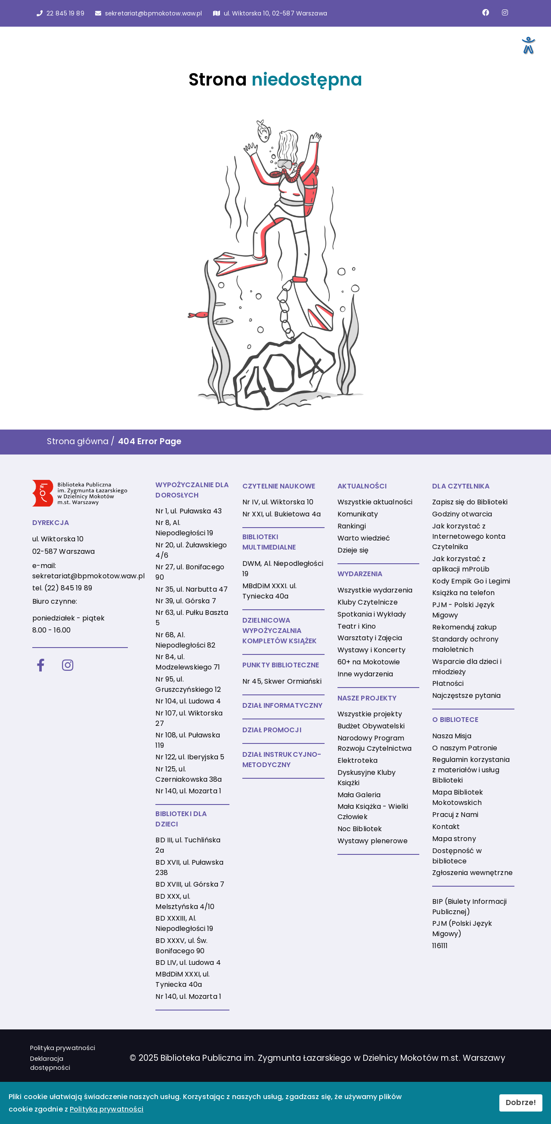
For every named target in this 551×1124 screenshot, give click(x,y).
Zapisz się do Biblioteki (470, 502)
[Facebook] (41, 666)
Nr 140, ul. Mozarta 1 (188, 791)
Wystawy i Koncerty (371, 650)
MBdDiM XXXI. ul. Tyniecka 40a (269, 591)
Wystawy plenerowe (372, 841)
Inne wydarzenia (365, 674)
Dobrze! (521, 1102)
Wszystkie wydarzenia (374, 590)
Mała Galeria (359, 795)
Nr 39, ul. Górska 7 (185, 601)
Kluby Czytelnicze (367, 602)
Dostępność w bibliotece (456, 856)
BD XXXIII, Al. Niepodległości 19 (184, 923)
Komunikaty (357, 514)
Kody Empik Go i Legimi (471, 581)
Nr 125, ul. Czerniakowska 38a (188, 774)
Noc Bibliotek (359, 829)
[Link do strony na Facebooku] (485, 12)
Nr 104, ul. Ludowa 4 (187, 701)
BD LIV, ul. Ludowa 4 (187, 962)
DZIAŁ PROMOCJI (271, 730)
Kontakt (446, 827)
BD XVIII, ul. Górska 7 (189, 884)
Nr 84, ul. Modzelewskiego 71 (187, 662)
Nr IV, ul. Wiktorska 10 (277, 502)
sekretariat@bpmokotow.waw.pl (88, 576)
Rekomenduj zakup (464, 627)
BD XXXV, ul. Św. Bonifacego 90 (181, 946)
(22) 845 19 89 (68, 588)
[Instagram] (67, 666)
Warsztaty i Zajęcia (369, 638)
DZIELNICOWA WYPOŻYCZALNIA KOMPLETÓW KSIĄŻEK (279, 630)
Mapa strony (454, 839)
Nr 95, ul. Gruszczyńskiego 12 (188, 684)
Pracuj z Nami (455, 815)
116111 (440, 946)
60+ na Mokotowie (368, 662)
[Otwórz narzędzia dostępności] (527, 44)
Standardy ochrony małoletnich (465, 644)
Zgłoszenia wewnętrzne (472, 873)
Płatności (448, 683)
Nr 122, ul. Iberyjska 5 (189, 757)
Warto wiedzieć (363, 538)
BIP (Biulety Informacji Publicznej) (469, 907)
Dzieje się (352, 550)
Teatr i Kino (356, 626)
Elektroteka (357, 760)
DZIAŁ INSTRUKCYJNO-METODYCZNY (281, 759)
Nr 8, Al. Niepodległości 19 (184, 528)
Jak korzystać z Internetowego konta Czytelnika (468, 536)
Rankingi (351, 526)
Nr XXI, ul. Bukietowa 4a (281, 514)
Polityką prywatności (106, 1109)
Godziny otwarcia (462, 514)
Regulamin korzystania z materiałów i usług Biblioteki (471, 770)
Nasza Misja (451, 736)
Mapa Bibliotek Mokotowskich (457, 797)
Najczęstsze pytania (466, 695)
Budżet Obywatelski (371, 726)
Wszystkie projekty (369, 714)
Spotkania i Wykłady (371, 614)
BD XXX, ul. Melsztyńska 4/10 (184, 901)
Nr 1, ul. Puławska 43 (188, 511)
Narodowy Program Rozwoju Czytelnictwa (374, 743)
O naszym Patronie (464, 748)
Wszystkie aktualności (375, 502)
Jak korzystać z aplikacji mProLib (460, 564)
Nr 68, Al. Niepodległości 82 (185, 640)
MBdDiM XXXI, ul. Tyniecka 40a (182, 979)
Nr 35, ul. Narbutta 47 (191, 589)
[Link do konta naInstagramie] (505, 12)
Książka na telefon (463, 593)
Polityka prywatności (62, 1048)
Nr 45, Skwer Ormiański (282, 681)
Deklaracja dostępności (50, 1063)
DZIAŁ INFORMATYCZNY (282, 705)
